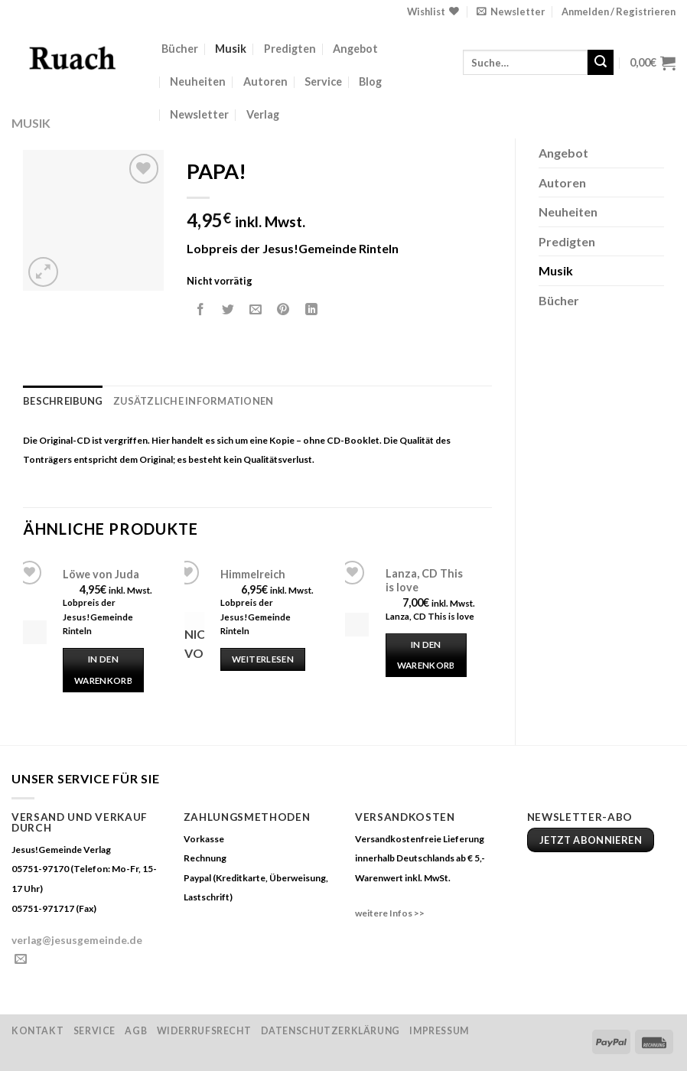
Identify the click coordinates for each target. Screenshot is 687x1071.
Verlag (262, 114)
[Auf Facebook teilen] (200, 309)
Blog (370, 81)
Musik (230, 48)
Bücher (179, 48)
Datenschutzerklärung (330, 1031)
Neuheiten (198, 81)
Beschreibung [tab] (63, 401)
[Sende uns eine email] (21, 959)
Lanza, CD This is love (424, 580)
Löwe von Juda (101, 574)
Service (323, 81)
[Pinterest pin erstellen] (283, 309)
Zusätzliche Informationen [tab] (193, 401)
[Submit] (601, 63)
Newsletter (199, 114)
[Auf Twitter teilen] (228, 309)
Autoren (265, 81)
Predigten (290, 48)
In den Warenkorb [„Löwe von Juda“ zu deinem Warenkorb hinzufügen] (103, 669)
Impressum (439, 1031)
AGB (136, 1031)
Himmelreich (252, 574)
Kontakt (37, 1031)
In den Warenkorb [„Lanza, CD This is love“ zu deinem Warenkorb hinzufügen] (426, 655)
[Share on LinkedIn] (311, 309)
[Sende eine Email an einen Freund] (256, 309)
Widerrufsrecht (204, 1031)
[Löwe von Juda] (35, 632)
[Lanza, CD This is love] (357, 624)
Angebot (355, 48)
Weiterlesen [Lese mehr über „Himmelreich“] (263, 659)
